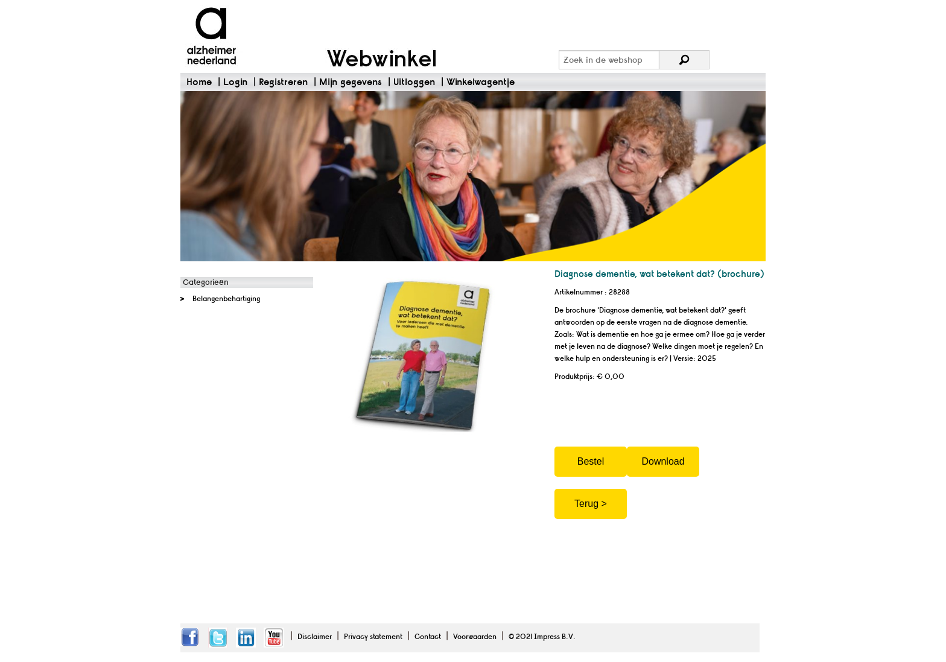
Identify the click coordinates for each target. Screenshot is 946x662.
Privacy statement (373, 636)
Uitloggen (414, 81)
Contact (427, 636)
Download (662, 461)
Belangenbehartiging (226, 298)
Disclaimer (314, 636)
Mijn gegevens (350, 81)
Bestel (590, 461)
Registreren (283, 81)
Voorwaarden (475, 636)
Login (235, 81)
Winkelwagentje (480, 81)
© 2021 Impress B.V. (542, 636)
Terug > (590, 503)
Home (199, 81)
